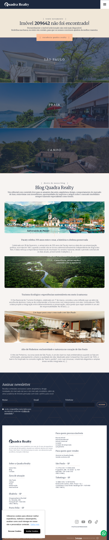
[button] (104, 4)
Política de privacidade (79, 527)
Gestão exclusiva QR (63, 457)
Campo (11, 482)
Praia (11, 484)
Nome (5, 400)
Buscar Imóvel (60, 438)
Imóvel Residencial (62, 439)
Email (36, 400)
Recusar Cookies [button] (14, 531)
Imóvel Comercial (61, 441)
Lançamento (60, 447)
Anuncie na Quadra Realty (65, 455)
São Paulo (12, 480)
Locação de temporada (63, 445)
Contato (11, 471)
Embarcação (13, 485)
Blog (10, 470)
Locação (58, 443)
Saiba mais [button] (34, 524)
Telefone (69, 400)
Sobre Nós (12, 468)
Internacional (13, 487)
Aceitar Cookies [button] (32, 531)
